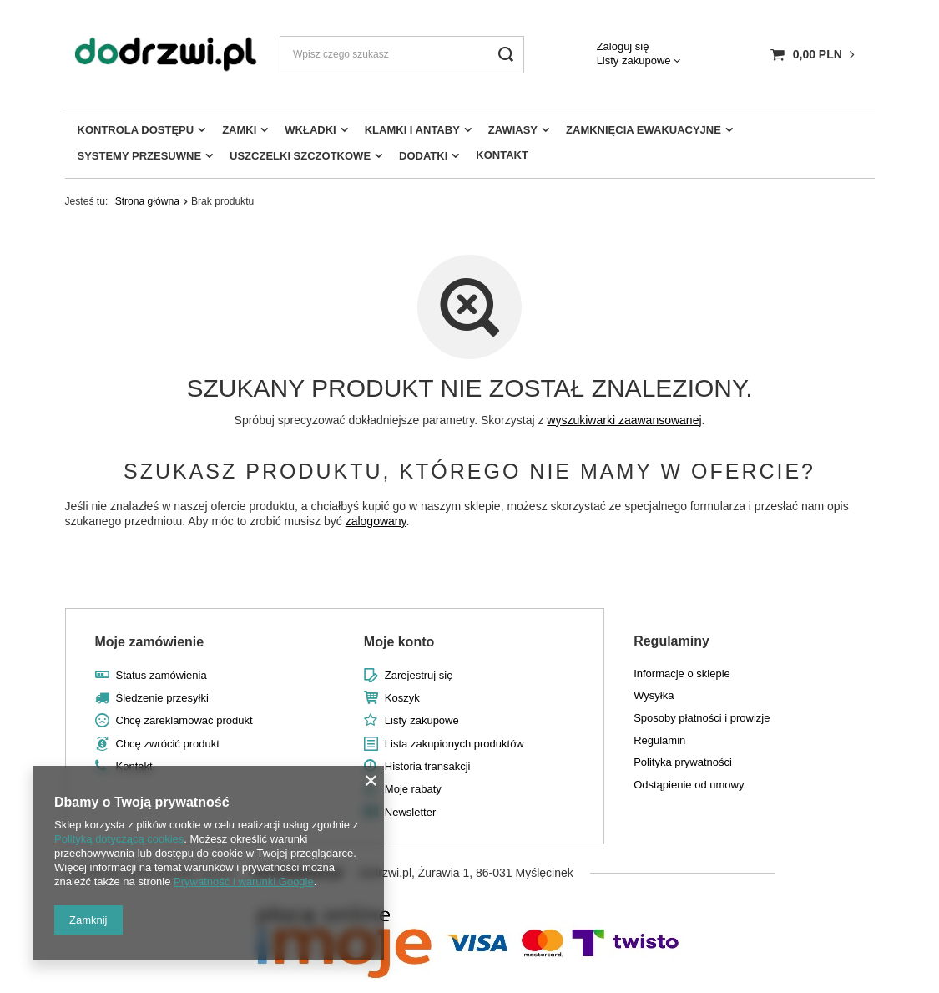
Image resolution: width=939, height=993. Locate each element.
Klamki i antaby (412, 130)
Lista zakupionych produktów (454, 743)
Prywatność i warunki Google (244, 881)
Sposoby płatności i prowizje (702, 718)
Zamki (239, 130)
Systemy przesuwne (140, 155)
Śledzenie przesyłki (162, 698)
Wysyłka (654, 695)
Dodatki (423, 155)
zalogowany (376, 521)
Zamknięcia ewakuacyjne (643, 130)
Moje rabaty (413, 789)
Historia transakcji (428, 766)
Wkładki (310, 130)
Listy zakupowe (634, 60)
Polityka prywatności (683, 762)
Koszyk (402, 698)
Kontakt (502, 155)
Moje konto (399, 642)
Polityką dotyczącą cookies (119, 839)
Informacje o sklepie (682, 673)
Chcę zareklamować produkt (184, 720)
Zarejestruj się (419, 675)
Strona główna (147, 201)
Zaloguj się (623, 46)
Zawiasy (513, 130)
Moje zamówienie (149, 642)
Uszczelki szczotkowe (300, 155)
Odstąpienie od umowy (689, 784)
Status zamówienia (161, 675)
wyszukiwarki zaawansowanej (624, 420)
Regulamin (659, 740)
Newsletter (410, 812)
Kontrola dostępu (136, 130)
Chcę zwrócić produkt (168, 743)
